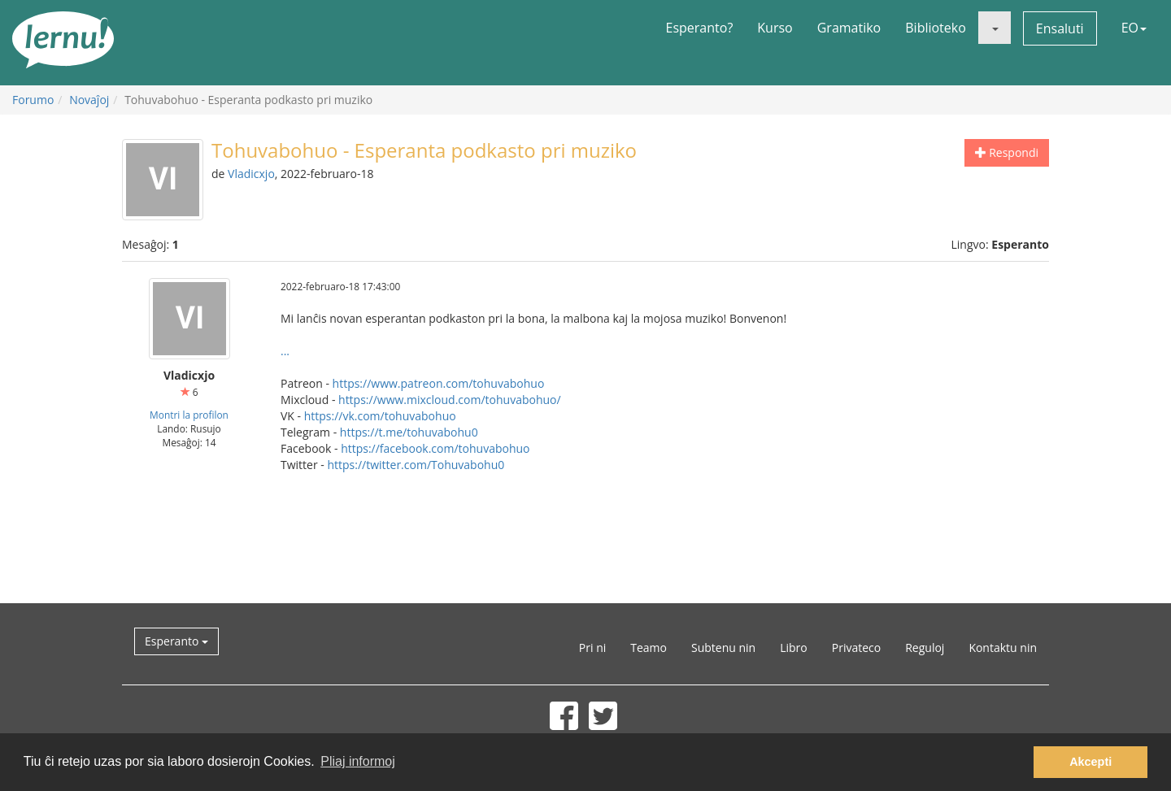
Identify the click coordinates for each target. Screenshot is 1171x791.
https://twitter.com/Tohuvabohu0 (415, 464)
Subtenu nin (723, 647)
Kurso (774, 28)
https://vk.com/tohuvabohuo (380, 416)
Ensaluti (1060, 28)
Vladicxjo (251, 173)
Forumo (33, 99)
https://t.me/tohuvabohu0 (409, 432)
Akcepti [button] (1090, 761)
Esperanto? (700, 28)
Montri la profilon (189, 414)
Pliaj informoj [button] (357, 761)
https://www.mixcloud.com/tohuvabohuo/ (449, 399)
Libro (794, 647)
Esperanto (176, 641)
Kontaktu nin (1003, 647)
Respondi (1006, 152)
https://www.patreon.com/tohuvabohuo (439, 383)
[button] (994, 27)
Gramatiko (849, 28)
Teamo (648, 647)
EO (1134, 28)
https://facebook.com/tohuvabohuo (435, 448)
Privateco (856, 647)
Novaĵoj (89, 99)
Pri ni (592, 647)
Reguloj (924, 647)
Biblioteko (935, 28)
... (285, 351)
